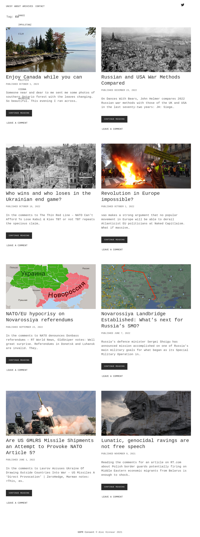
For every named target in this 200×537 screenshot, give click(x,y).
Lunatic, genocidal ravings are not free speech (146, 412)
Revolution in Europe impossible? (146, 164)
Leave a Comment (17, 121)
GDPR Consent (86, 531)
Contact (40, 6)
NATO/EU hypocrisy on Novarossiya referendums (51, 285)
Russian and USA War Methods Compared (146, 48)
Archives (27, 6)
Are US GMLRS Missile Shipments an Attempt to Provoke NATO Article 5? (51, 412)
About (17, 6)
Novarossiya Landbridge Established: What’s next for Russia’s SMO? (146, 285)
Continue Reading (21, 112)
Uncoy (9, 6)
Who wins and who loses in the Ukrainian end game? (51, 164)
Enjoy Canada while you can (51, 48)
